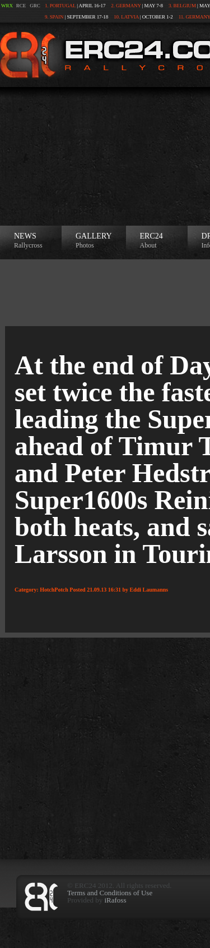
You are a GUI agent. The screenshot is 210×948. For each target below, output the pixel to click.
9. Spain (54, 17)
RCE (21, 5)
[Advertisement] (105, 156)
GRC (35, 5)
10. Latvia (126, 17)
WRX (7, 5)
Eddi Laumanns (149, 590)
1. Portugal (60, 5)
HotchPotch (54, 590)
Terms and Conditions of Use (109, 893)
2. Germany (126, 5)
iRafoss (115, 900)
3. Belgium (182, 5)
